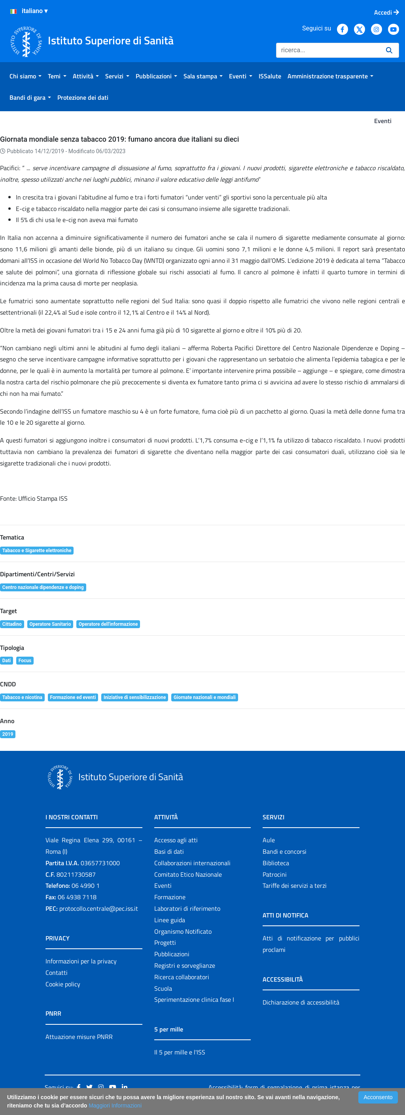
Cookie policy (62, 984)
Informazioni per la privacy (81, 961)
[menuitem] (25, 76)
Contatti (56, 972)
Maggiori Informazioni (115, 1105)
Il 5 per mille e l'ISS (179, 1052)
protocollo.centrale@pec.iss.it (98, 908)
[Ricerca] (328, 50)
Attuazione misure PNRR (79, 1036)
